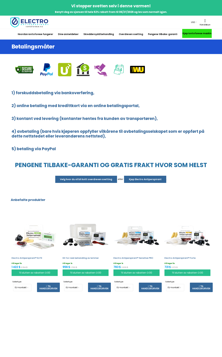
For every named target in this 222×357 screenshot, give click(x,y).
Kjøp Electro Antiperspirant (145, 179)
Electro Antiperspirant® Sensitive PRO (133, 258)
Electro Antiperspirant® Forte (180, 258)
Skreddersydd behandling (98, 34)
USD (193, 22)
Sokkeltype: (17, 282)
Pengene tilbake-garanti (162, 34)
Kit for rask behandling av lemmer (81, 258)
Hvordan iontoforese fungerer (35, 34)
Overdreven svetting (131, 34)
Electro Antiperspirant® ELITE (27, 258)
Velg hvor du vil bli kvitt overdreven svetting (86, 179)
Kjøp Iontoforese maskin (197, 33)
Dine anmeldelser (68, 34)
